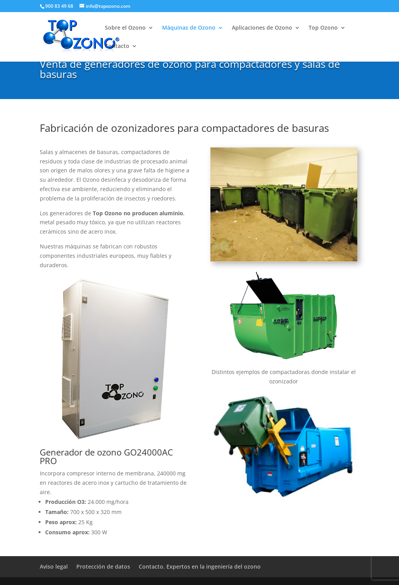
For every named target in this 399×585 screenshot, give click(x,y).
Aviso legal (54, 566)
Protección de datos (103, 566)
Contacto (117, 46)
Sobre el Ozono (125, 28)
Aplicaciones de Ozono (262, 28)
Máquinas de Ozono (188, 28)
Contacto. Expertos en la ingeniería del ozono (200, 566)
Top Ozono (323, 28)
